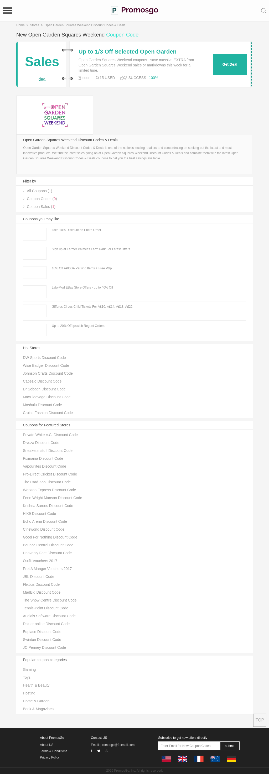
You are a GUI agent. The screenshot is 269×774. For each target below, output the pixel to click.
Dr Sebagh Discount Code (44, 389)
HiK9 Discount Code (39, 513)
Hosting (29, 693)
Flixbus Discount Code (41, 584)
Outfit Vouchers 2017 (40, 561)
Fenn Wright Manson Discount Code (52, 498)
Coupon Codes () (42, 199)
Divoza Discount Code (41, 443)
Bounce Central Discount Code (48, 545)
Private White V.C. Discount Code (50, 435)
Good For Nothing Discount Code (50, 537)
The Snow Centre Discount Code (50, 600)
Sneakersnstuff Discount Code (48, 450)
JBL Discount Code (38, 576)
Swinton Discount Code (42, 639)
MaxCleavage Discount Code (46, 397)
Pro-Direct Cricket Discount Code (50, 474)
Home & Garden (36, 701)
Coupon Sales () (41, 207)
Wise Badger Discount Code (46, 365)
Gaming (29, 669)
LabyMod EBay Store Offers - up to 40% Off (82, 287)
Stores (34, 25)
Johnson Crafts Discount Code (48, 373)
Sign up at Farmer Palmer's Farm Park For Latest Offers (91, 249)
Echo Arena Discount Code (45, 521)
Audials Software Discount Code (49, 616)
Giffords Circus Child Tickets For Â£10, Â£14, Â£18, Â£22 (92, 306)
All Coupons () (39, 191)
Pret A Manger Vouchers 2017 (47, 569)
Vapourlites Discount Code (44, 466)
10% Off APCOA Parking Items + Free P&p (82, 268)
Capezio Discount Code (42, 381)
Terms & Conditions (53, 751)
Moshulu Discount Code (42, 405)
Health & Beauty (36, 685)
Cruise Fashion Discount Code (48, 413)
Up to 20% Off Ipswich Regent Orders (78, 326)
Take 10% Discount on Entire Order (76, 230)
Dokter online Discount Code (46, 624)
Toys (26, 677)
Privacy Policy (50, 757)
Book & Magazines (38, 709)
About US (46, 745)
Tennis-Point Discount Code (45, 608)
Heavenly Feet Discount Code (47, 553)
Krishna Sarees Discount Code (48, 506)
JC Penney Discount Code (44, 647)
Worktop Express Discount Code (49, 490)
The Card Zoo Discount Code (47, 482)
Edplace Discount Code (42, 632)
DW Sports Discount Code (44, 357)
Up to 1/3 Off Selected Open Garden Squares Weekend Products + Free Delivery (138, 52)
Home (20, 25)
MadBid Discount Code (41, 592)
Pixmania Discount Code (43, 458)
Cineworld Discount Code (43, 529)
